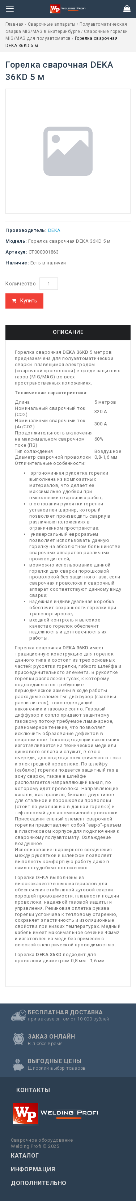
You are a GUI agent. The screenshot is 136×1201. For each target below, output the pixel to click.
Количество (20, 284)
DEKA (54, 230)
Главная (15, 24)
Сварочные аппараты (52, 24)
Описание (68, 332)
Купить (28, 300)
